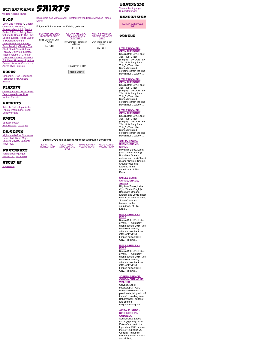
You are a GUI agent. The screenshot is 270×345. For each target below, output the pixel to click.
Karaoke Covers (20, 63)
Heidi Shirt (8, 138)
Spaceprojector (10, 122)
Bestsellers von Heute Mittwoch (86, 18)
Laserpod (23, 125)
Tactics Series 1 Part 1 (17, 31)
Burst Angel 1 (9, 46)
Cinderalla (8, 76)
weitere (14, 13)
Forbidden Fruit (10, 78)
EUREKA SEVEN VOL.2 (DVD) (132, 25)
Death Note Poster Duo (15, 94)
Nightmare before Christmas (17, 135)
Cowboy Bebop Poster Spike (17, 91)
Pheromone (17, 109)
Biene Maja (21, 138)
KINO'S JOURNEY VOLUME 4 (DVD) (107, 146)
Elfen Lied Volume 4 (13, 23)
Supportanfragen (128, 11)
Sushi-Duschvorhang (17, 111)
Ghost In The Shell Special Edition (18, 36)
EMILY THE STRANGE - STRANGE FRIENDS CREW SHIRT (76, 36)
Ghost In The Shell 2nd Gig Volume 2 (17, 56)
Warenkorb (8, 156)
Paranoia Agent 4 (14, 40)
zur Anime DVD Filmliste (18, 64)
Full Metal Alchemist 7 (14, 60)
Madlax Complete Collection (17, 25)
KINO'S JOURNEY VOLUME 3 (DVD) (87, 146)
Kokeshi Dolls (9, 107)
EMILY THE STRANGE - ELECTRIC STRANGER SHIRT (102, 36)
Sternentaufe (9, 125)
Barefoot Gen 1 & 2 (12, 29)
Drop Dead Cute (23, 76)
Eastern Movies (10, 140)
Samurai (25, 140)
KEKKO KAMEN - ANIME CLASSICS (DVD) (67, 147)
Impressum (8, 166)
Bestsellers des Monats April (51, 18)
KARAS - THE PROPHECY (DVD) (47, 146)
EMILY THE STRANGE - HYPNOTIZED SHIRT (49, 35)
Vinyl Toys (7, 143)
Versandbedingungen (14, 153)
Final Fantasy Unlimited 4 (16, 50)
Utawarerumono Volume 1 (16, 43)
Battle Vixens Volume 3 (17, 53)
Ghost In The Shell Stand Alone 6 (17, 47)
